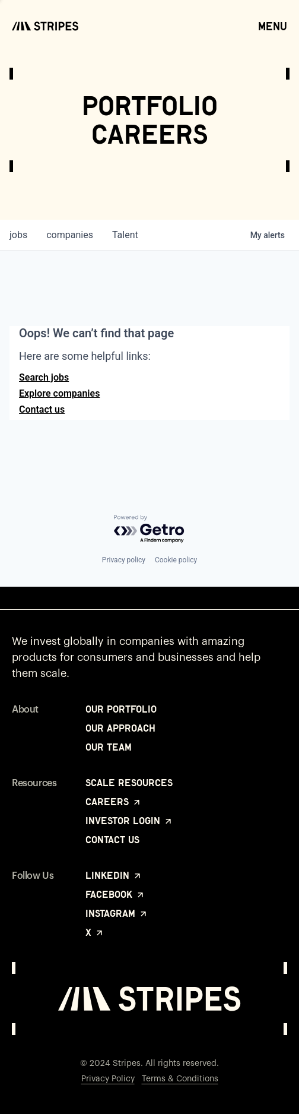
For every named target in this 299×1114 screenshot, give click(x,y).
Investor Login (129, 821)
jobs (18, 234)
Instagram (116, 913)
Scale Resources (129, 783)
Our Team (108, 747)
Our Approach (120, 728)
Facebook (115, 894)
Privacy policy (123, 560)
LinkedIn (113, 875)
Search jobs (44, 377)
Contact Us (112, 840)
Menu (272, 25)
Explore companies (59, 393)
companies (69, 234)
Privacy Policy (108, 1079)
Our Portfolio (121, 709)
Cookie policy (176, 560)
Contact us (42, 409)
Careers (113, 802)
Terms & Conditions (180, 1079)
